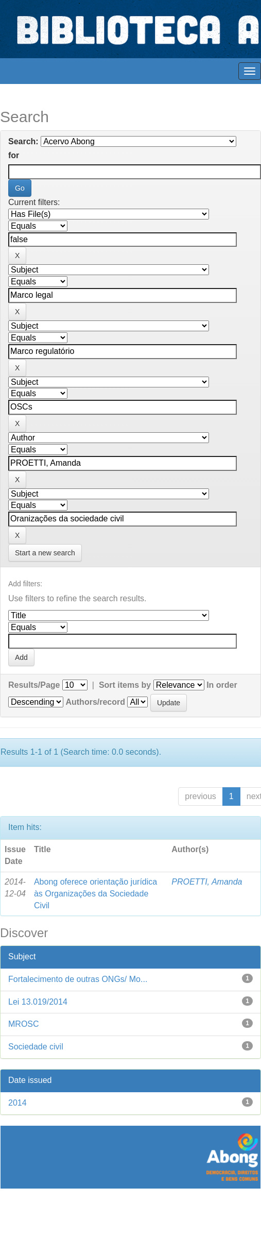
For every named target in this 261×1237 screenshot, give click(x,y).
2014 (17, 1102)
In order (221, 685)
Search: (23, 141)
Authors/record (95, 702)
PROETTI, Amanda (206, 881)
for (13, 155)
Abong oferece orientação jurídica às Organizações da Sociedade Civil (95, 893)
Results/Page (34, 685)
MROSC (23, 1024)
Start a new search (45, 553)
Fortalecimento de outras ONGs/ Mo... (77, 979)
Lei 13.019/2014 (37, 1001)
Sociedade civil (35, 1046)
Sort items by (125, 685)
